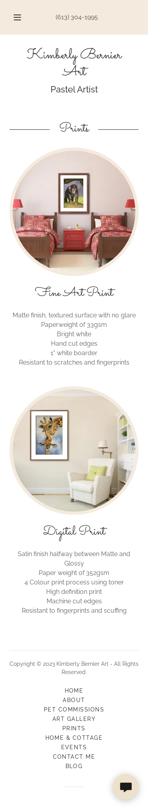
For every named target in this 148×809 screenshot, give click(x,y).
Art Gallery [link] (74, 719)
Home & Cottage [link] (74, 738)
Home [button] (74, 690)
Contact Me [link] (74, 757)
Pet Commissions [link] (74, 709)
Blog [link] (74, 766)
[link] (74, 64)
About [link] (74, 700)
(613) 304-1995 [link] (77, 17)
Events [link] (74, 747)
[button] (17, 17)
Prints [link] (74, 728)
